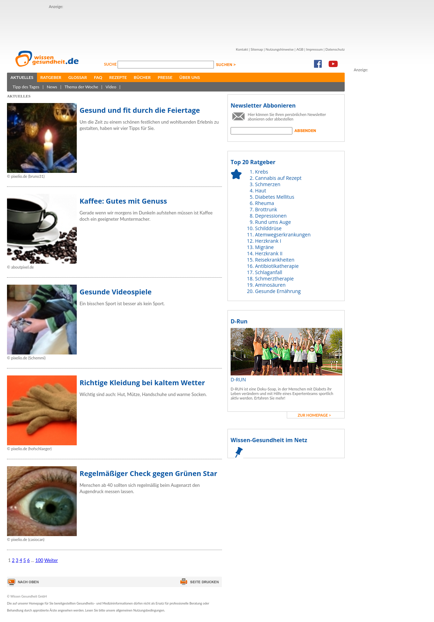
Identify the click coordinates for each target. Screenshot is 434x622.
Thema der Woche (81, 86)
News (52, 86)
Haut (260, 190)
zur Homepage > (314, 415)
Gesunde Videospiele (116, 292)
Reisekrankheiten (274, 259)
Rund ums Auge (273, 222)
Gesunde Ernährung (278, 291)
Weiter (51, 560)
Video (110, 86)
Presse (165, 77)
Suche (111, 64)
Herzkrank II (269, 253)
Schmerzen (267, 184)
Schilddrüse (268, 228)
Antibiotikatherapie (277, 266)
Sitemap (256, 49)
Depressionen (271, 215)
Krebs (261, 171)
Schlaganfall (268, 272)
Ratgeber (50, 77)
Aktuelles (21, 77)
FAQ (98, 77)
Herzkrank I (268, 240)
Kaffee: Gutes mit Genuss (123, 201)
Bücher (142, 77)
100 (39, 560)
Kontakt (242, 49)
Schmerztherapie (274, 278)
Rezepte (118, 77)
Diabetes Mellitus (274, 196)
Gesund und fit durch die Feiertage (140, 110)
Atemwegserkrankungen (282, 234)
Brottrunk (266, 209)
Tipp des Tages (26, 86)
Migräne (264, 247)
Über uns (189, 77)
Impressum (314, 49)
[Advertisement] (176, 25)
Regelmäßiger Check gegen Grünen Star (148, 473)
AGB (299, 49)
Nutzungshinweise (279, 49)
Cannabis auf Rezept (278, 178)
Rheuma (264, 203)
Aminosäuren (270, 284)
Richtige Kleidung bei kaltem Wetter (142, 382)
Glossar (77, 77)
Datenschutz (335, 49)
